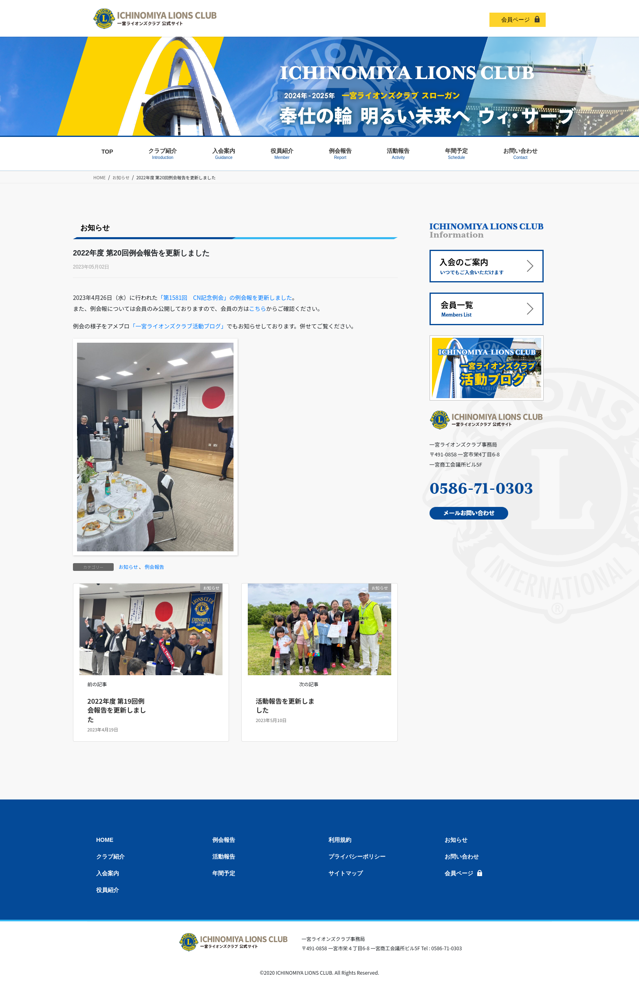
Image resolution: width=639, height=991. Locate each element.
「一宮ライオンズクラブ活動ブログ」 (178, 326)
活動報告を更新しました (285, 705)
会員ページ (515, 19)
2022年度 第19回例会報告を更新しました (116, 710)
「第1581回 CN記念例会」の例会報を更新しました (225, 297)
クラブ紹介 (110, 856)
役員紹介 (107, 890)
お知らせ (128, 566)
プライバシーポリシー (357, 856)
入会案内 (107, 873)
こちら (257, 308)
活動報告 (223, 856)
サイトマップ (345, 873)
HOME (104, 840)
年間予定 (223, 873)
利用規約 (339, 840)
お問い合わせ (462, 856)
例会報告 (154, 566)
